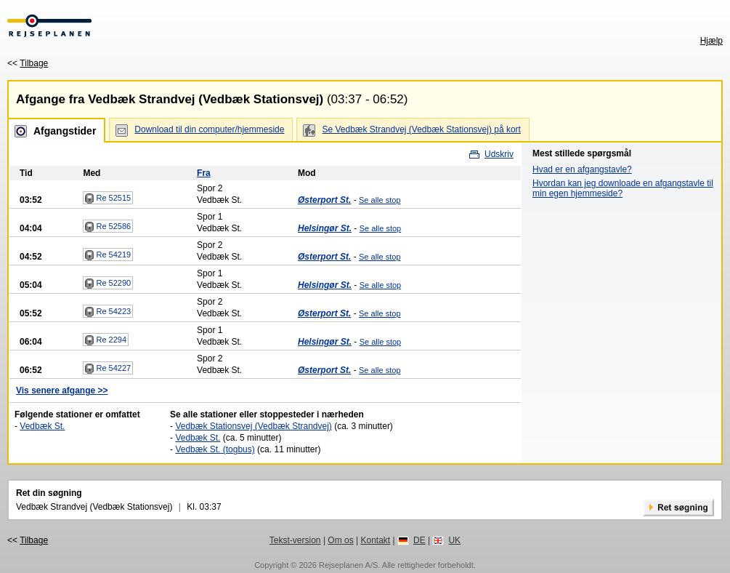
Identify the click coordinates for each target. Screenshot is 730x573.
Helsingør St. (325, 228)
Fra (204, 173)
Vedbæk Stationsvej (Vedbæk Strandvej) (253, 426)
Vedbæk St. (42, 426)
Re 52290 (108, 284)
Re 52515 (108, 198)
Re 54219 (108, 255)
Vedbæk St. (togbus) (214, 449)
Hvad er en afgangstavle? (582, 169)
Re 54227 (108, 369)
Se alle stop (379, 200)
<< (27, 63)
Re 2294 (105, 340)
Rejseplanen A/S (348, 565)
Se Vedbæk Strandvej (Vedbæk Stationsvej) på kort (421, 129)
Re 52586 (108, 227)
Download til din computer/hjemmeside (209, 129)
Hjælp (711, 41)
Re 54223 (108, 312)
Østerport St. (324, 200)
